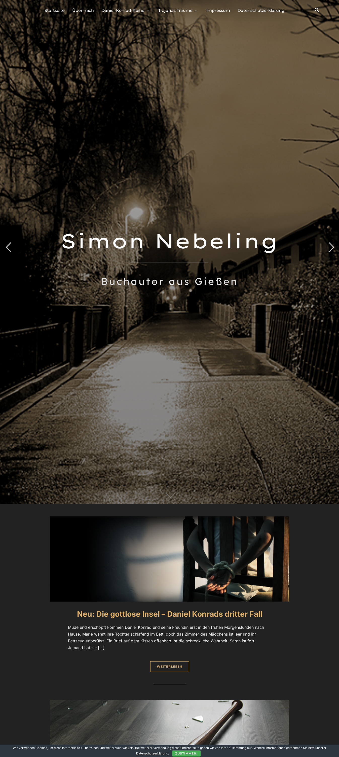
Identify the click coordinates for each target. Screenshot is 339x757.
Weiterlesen (169, 666)
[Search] (317, 10)
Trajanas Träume (175, 10)
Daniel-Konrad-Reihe (122, 10)
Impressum (218, 10)
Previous (8, 247)
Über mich (83, 10)
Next (331, 247)
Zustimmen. (186, 753)
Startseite (55, 10)
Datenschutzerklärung (261, 10)
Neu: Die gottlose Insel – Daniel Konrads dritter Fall (169, 613)
